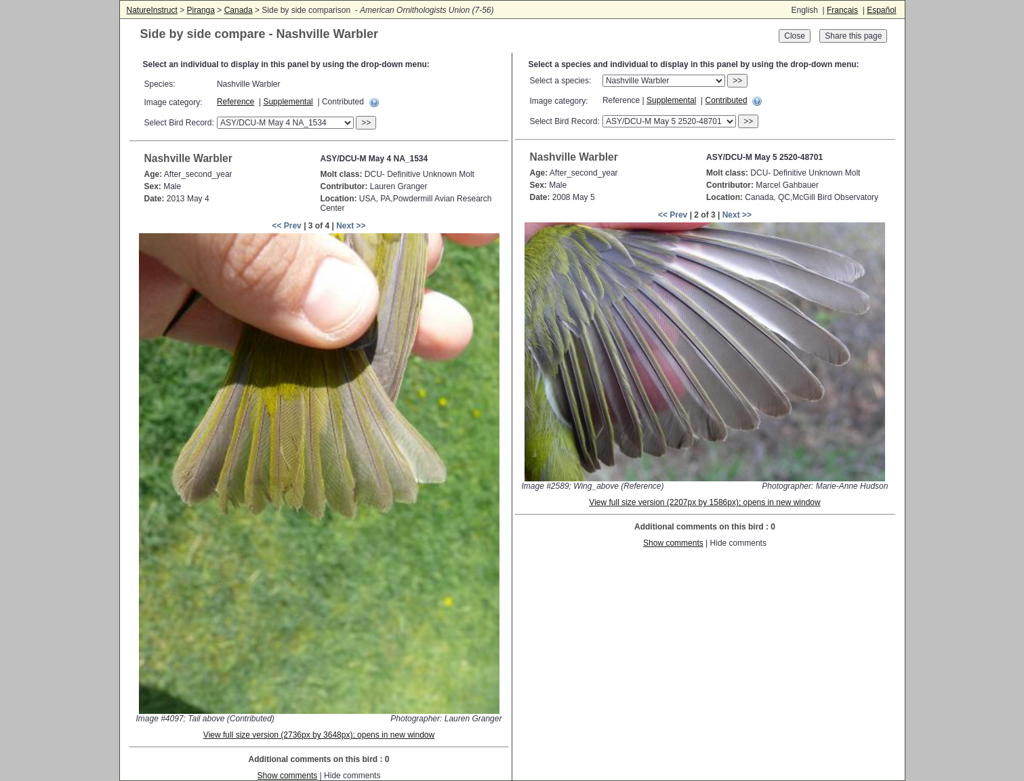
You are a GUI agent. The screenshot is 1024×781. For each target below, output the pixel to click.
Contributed (726, 100)
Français (842, 10)
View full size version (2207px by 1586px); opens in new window (704, 502)
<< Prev (286, 226)
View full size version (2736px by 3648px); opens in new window (318, 735)
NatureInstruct (152, 10)
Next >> (350, 226)
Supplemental (287, 101)
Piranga (201, 10)
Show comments (288, 775)
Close (794, 36)
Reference (235, 101)
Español (881, 10)
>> (366, 122)
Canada (238, 10)
